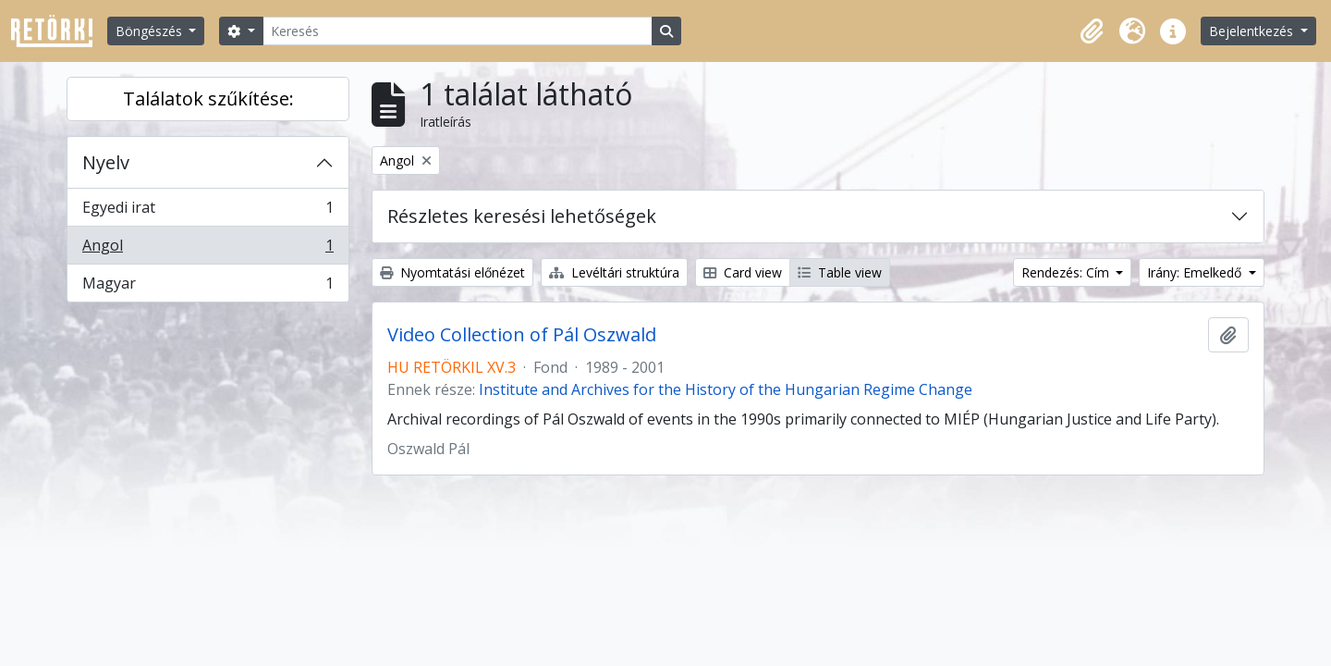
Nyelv (105, 162)
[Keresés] (458, 31)
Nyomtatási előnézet (452, 272)
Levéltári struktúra (614, 272)
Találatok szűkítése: (208, 98)
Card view (742, 272)
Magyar (207, 287)
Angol (207, 249)
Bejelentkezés (1253, 31)
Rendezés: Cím (1067, 272)
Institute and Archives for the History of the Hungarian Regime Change (725, 389)
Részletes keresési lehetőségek (521, 216)
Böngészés (151, 31)
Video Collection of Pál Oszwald (521, 335)
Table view (840, 272)
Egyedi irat (207, 211)
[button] (1091, 31)
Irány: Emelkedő (1196, 272)
